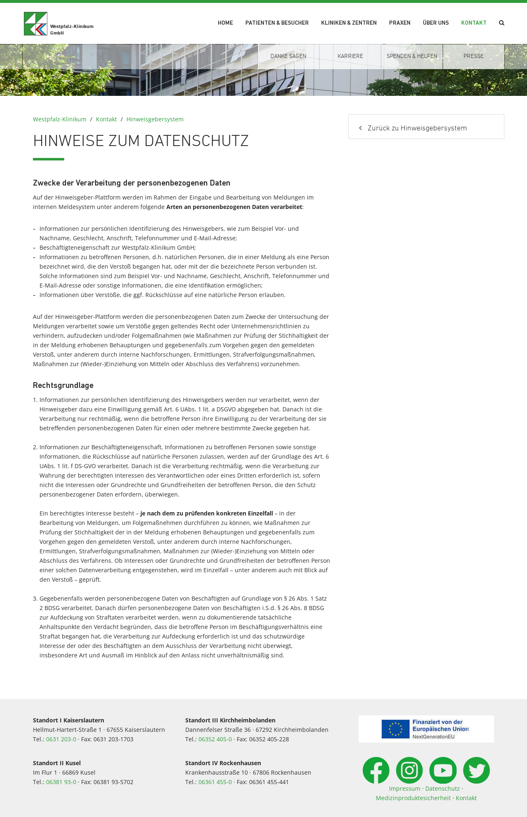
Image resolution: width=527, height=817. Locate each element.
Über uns (436, 23)
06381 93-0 (61, 782)
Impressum (404, 788)
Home (225, 23)
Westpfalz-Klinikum (59, 119)
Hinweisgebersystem (155, 119)
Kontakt (474, 23)
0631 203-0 (61, 739)
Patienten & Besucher (277, 23)
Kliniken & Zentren (349, 23)
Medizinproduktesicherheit (413, 798)
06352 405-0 (215, 739)
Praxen (399, 23)
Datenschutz (442, 788)
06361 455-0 (215, 782)
